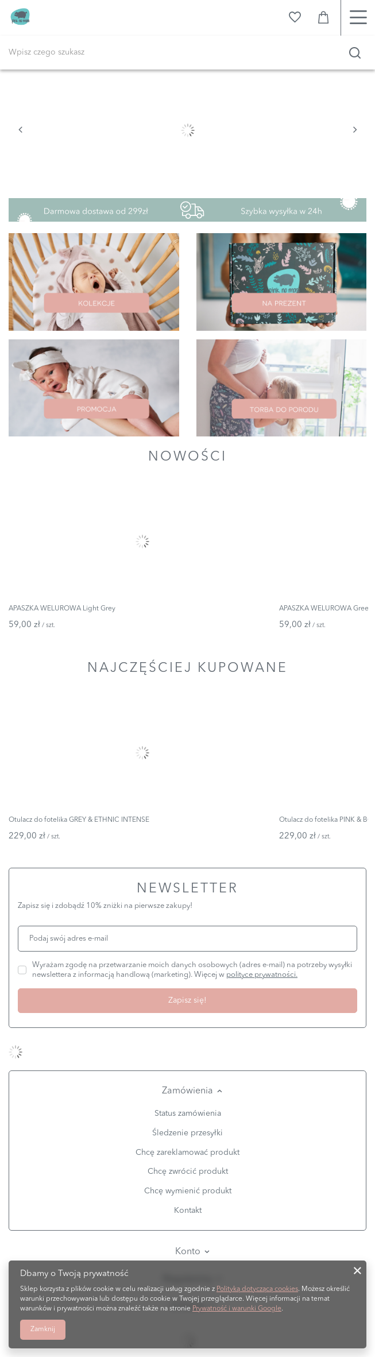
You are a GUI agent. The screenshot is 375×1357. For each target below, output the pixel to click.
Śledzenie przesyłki (187, 1133)
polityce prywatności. (261, 975)
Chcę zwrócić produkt (188, 1171)
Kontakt (188, 1211)
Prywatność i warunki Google (236, 1308)
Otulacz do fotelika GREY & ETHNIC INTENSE (79, 820)
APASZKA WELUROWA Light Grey (62, 608)
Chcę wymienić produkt (187, 1191)
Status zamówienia (187, 1113)
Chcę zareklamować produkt (187, 1153)
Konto (187, 1252)
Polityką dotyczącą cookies (257, 1289)
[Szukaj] (355, 53)
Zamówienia (187, 1091)
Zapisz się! (187, 1000)
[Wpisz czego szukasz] (187, 52)
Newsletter (187, 889)
